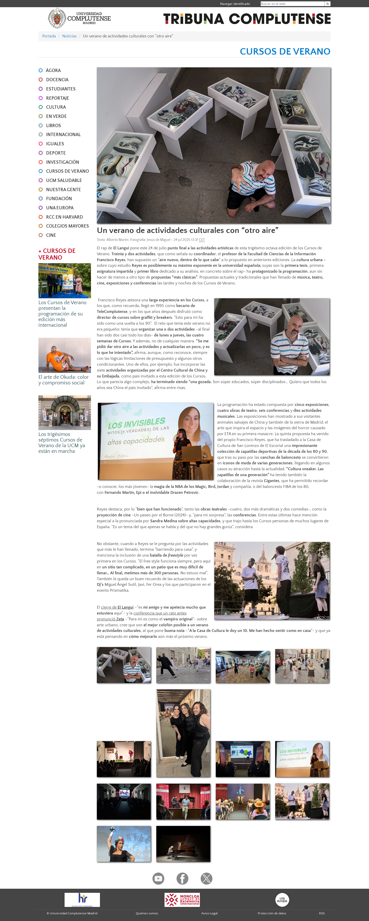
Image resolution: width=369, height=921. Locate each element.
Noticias (69, 36)
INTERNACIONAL (63, 134)
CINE (51, 235)
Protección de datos (272, 913)
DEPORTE (56, 153)
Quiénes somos (147, 913)
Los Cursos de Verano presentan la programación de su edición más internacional (62, 314)
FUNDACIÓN (59, 198)
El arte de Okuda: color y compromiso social (63, 380)
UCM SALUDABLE (64, 180)
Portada (49, 36)
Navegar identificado (235, 4)
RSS (322, 913)
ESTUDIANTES (61, 89)
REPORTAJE (57, 98)
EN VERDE (56, 116)
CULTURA (56, 107)
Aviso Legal (209, 913)
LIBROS (53, 125)
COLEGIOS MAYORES (67, 226)
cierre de (117, 607)
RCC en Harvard (64, 217)
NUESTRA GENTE (63, 189)
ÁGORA (53, 70)
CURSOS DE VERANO (67, 171)
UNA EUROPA (60, 208)
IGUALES (55, 144)
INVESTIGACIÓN (62, 162)
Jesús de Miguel (158, 240)
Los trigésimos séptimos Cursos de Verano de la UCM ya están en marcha (61, 443)
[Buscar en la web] (328, 3)
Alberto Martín (118, 240)
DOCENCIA (57, 80)
